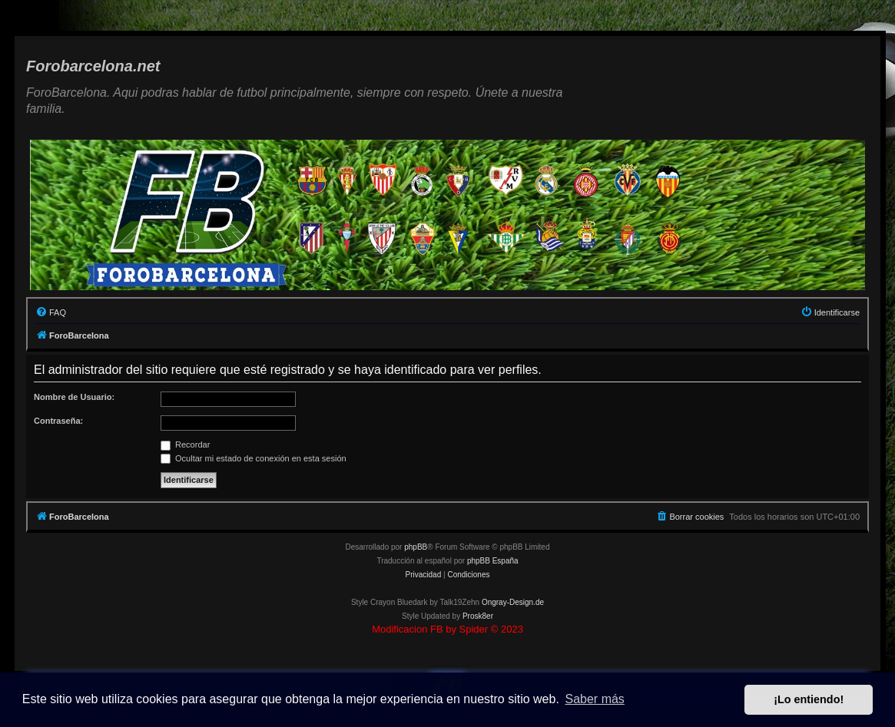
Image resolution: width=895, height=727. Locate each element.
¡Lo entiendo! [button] (809, 699)
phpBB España (493, 561)
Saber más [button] (595, 699)
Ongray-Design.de (513, 602)
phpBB (415, 547)
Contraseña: (58, 420)
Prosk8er (477, 616)
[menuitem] (50, 312)
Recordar (185, 444)
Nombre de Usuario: (74, 397)
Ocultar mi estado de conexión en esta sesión (253, 458)
